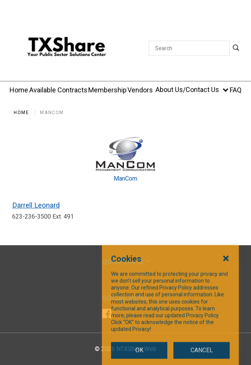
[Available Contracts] (58, 89)
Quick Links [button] (122, 262)
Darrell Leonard (36, 205)
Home (21, 112)
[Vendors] (140, 89)
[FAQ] (235, 89)
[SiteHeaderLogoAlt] (66, 48)
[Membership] (107, 89)
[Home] (19, 89)
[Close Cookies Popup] (226, 302)
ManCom (52, 112)
